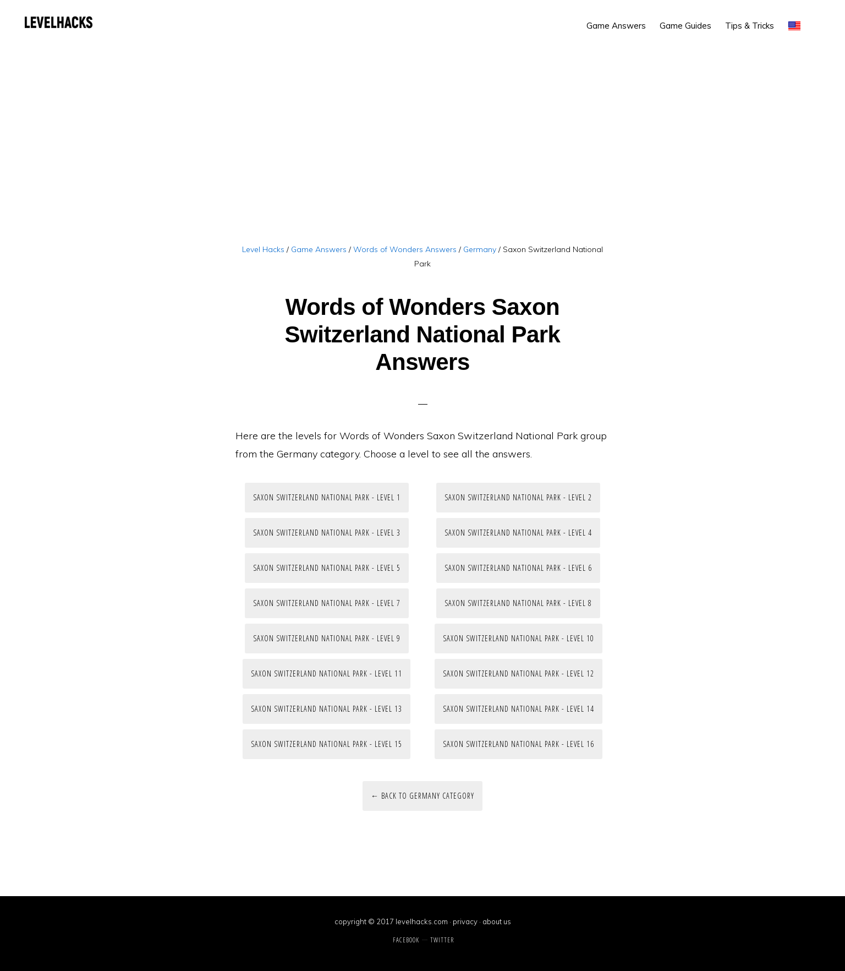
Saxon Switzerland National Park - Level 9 (326, 638)
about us (496, 921)
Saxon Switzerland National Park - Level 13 (326, 708)
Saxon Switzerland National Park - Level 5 (326, 568)
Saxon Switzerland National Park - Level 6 (518, 568)
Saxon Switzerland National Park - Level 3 (326, 532)
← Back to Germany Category (422, 795)
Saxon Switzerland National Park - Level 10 (518, 638)
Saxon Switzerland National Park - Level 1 (326, 497)
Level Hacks (58, 22)
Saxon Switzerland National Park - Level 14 (518, 708)
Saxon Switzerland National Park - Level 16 (518, 744)
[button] (817, 18)
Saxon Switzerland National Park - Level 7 (326, 603)
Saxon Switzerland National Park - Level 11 (326, 673)
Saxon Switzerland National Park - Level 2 (518, 497)
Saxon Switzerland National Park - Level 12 (518, 673)
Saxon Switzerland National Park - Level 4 (518, 532)
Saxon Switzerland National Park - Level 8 (518, 603)
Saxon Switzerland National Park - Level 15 (326, 744)
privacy (465, 921)
